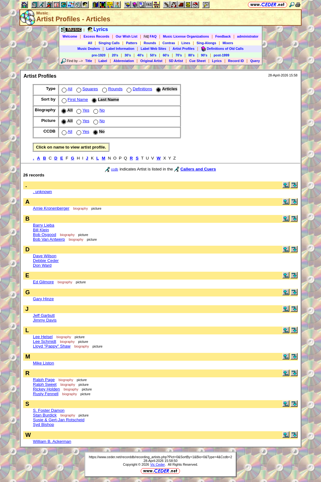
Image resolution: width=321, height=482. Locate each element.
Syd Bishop (43, 424)
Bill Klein (41, 230)
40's (140, 55)
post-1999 (221, 55)
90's (204, 55)
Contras (168, 43)
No (98, 110)
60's (166, 55)
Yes (82, 110)
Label (102, 61)
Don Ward (42, 265)
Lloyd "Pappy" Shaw (52, 346)
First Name (74, 99)
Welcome (70, 36)
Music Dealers (88, 48)
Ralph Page (44, 379)
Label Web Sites (153, 48)
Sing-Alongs (206, 43)
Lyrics (217, 61)
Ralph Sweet (45, 384)
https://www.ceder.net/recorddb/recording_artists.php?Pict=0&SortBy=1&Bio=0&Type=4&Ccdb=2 (160, 457)
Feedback (223, 36)
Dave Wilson (44, 256)
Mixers (228, 43)
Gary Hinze (43, 298)
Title (88, 61)
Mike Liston (43, 363)
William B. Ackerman (52, 441)
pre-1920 (99, 55)
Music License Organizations (186, 36)
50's (153, 55)
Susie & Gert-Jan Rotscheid (58, 419)
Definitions (138, 88)
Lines (186, 43)
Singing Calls (109, 43)
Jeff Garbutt (44, 315)
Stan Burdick (45, 415)
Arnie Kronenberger (51, 208)
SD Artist (176, 61)
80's (191, 55)
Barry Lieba (43, 225)
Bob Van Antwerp (49, 239)
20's (115, 55)
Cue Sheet (197, 61)
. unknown (42, 191)
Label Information (120, 48)
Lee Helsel (43, 336)
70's (179, 55)
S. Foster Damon (49, 410)
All (90, 43)
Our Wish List (126, 36)
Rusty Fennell (46, 393)
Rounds (150, 43)
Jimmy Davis (45, 320)
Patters (131, 43)
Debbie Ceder (46, 260)
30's (127, 55)
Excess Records (96, 36)
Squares (86, 88)
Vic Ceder (157, 464)
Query (255, 61)
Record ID (236, 61)
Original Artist (151, 61)
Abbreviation (123, 61)
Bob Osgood (44, 234)
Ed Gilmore (43, 282)
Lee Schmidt (44, 341)
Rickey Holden (46, 389)
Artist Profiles (184, 48)
